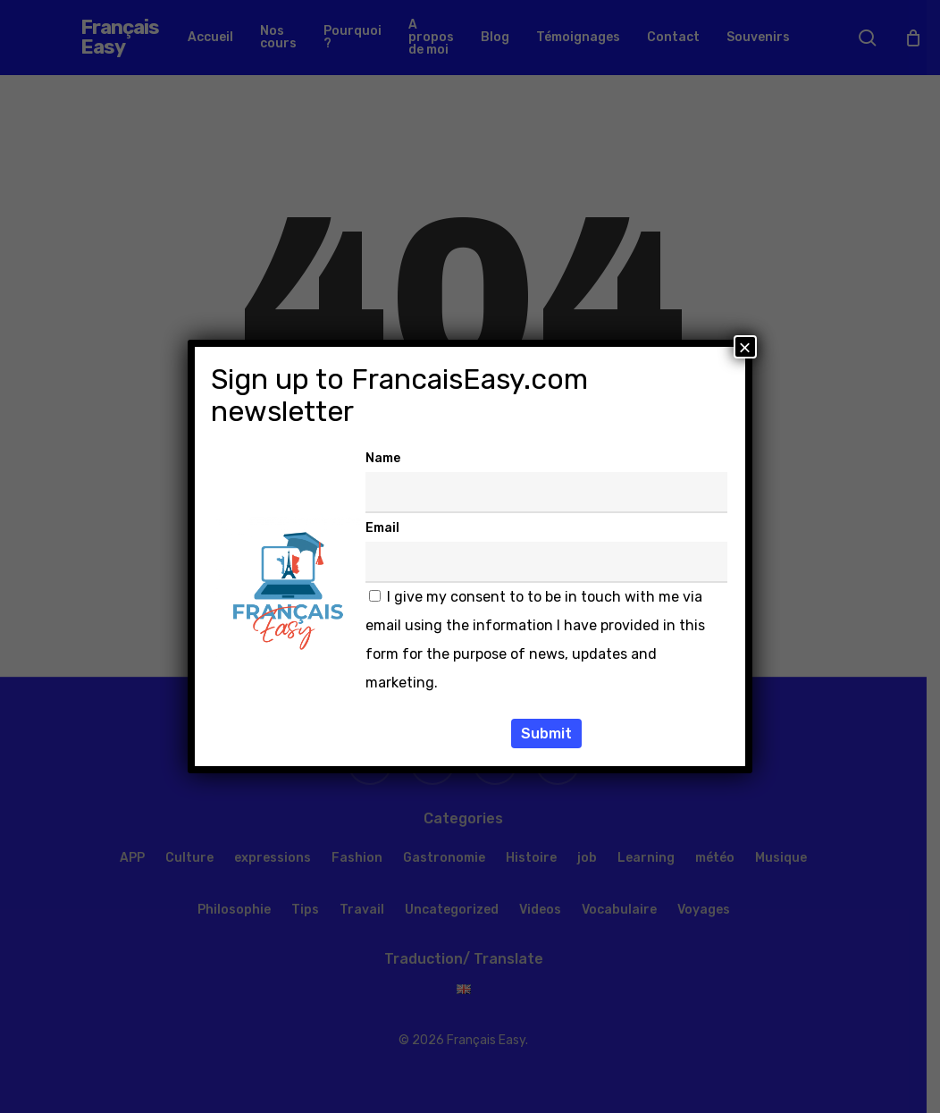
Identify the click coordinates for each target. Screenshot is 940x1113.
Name (382, 458)
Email (382, 527)
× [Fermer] (745, 346)
